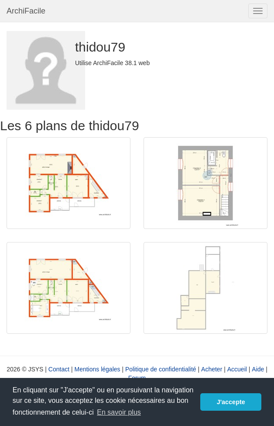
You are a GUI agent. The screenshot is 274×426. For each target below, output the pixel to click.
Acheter (211, 369)
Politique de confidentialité (160, 369)
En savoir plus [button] (119, 412)
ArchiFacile (26, 11)
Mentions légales (97, 369)
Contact (58, 369)
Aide (258, 369)
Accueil (237, 369)
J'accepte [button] (231, 401)
